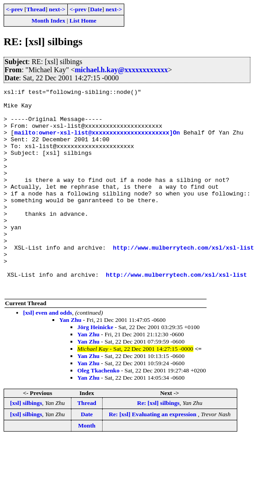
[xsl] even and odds (47, 353)
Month (87, 466)
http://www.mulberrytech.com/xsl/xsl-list (183, 280)
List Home (83, 20)
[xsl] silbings (26, 443)
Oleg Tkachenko (98, 411)
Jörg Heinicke (95, 367)
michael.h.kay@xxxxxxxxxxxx (121, 70)
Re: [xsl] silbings (158, 443)
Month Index (48, 20)
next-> (57, 9)
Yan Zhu (70, 360)
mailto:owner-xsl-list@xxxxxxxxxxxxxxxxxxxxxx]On (97, 142)
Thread (35, 9)
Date (96, 9)
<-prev (14, 9)
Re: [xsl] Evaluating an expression (153, 454)
